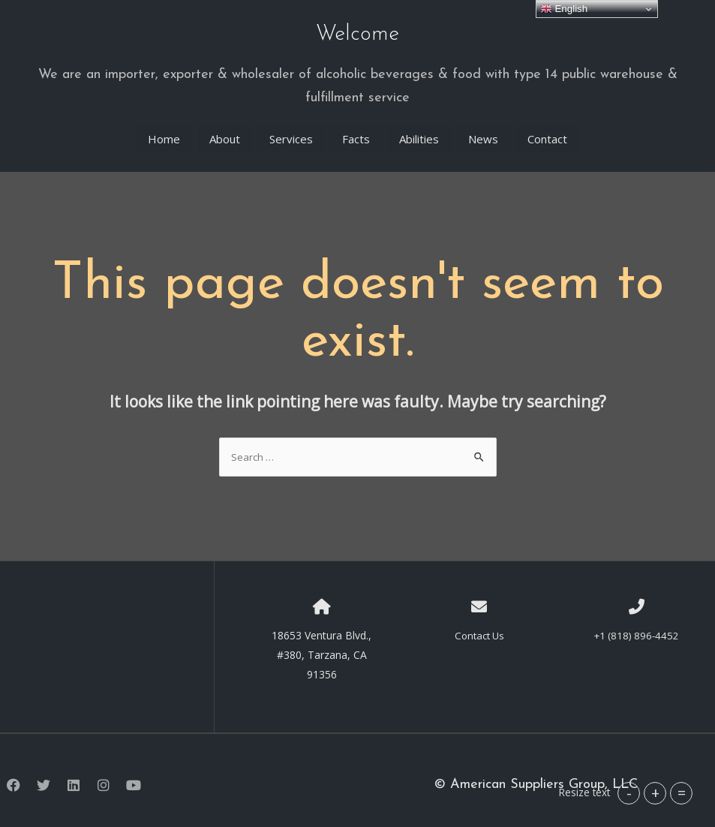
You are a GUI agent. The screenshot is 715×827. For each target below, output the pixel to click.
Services (291, 129)
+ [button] (655, 793)
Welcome (357, 31)
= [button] (681, 793)
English (563, 9)
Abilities (419, 129)
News (483, 129)
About (224, 129)
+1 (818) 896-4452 (636, 625)
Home (164, 129)
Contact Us (479, 625)
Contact (547, 129)
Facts (356, 129)
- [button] (629, 793)
